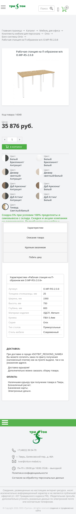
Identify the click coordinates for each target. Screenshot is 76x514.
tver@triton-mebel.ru (29, 461)
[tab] (35, 228)
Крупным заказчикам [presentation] (35, 247)
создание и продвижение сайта (54, 509)
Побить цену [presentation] (35, 257)
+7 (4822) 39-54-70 (26, 450)
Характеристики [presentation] (35, 228)
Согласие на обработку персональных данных (38, 477)
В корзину (16, 147)
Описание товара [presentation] (35, 237)
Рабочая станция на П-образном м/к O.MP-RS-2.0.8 (30, 39)
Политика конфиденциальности (30, 473)
